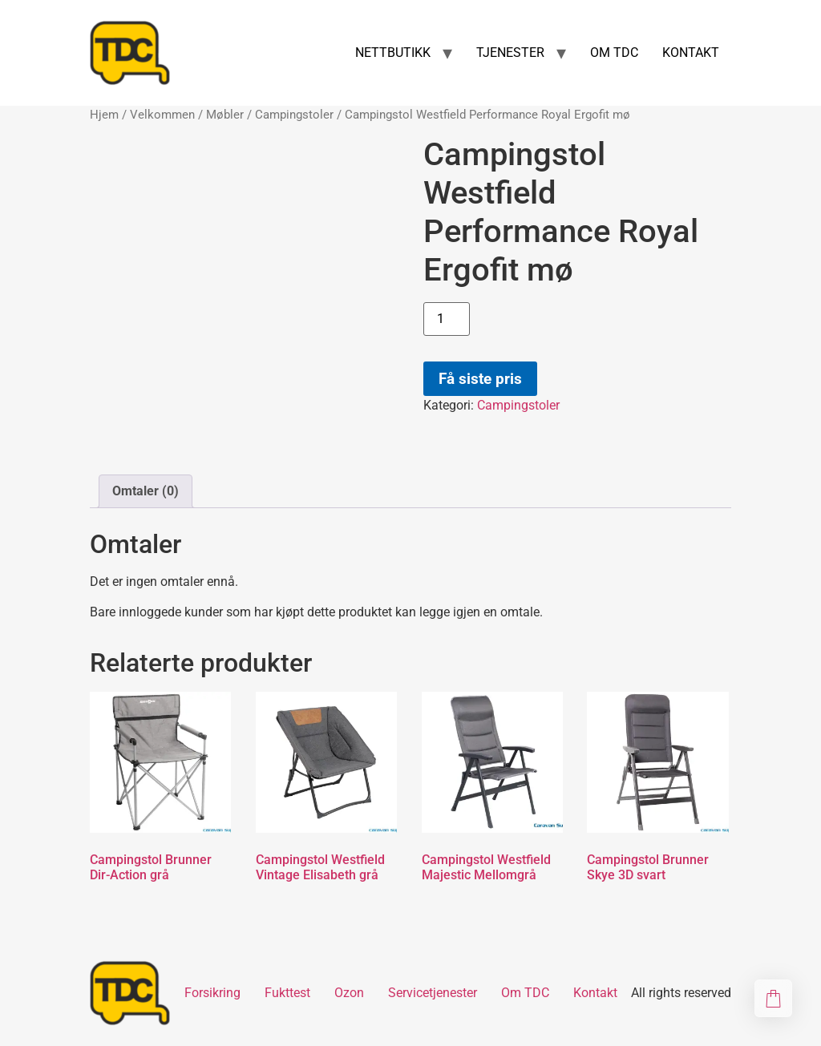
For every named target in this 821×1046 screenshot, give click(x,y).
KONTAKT (690, 52)
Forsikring (212, 992)
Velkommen (162, 114)
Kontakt (595, 992)
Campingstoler (294, 114)
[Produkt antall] (446, 319)
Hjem (104, 114)
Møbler (225, 114)
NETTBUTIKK (393, 52)
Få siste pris (480, 379)
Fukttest (287, 992)
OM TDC (614, 52)
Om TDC (525, 992)
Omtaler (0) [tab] (145, 491)
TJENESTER (510, 52)
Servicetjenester (432, 992)
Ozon (349, 992)
